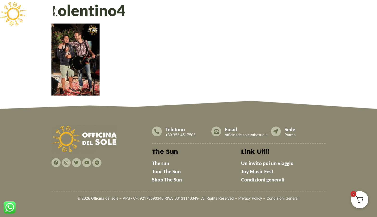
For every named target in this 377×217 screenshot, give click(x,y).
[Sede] (276, 131)
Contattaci (335, 10)
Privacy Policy (250, 198)
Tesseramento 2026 (249, 10)
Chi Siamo (148, 10)
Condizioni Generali (283, 198)
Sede (290, 129)
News (214, 10)
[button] (147, 10)
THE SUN (363, 10)
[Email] (216, 131)
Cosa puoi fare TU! (295, 10)
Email (231, 129)
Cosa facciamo (183, 10)
